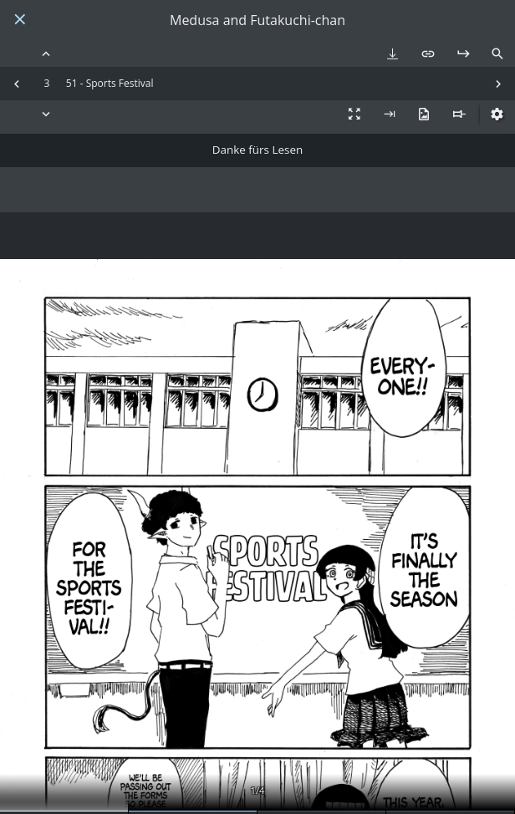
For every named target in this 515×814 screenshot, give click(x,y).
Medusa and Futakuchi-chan (257, 20)
